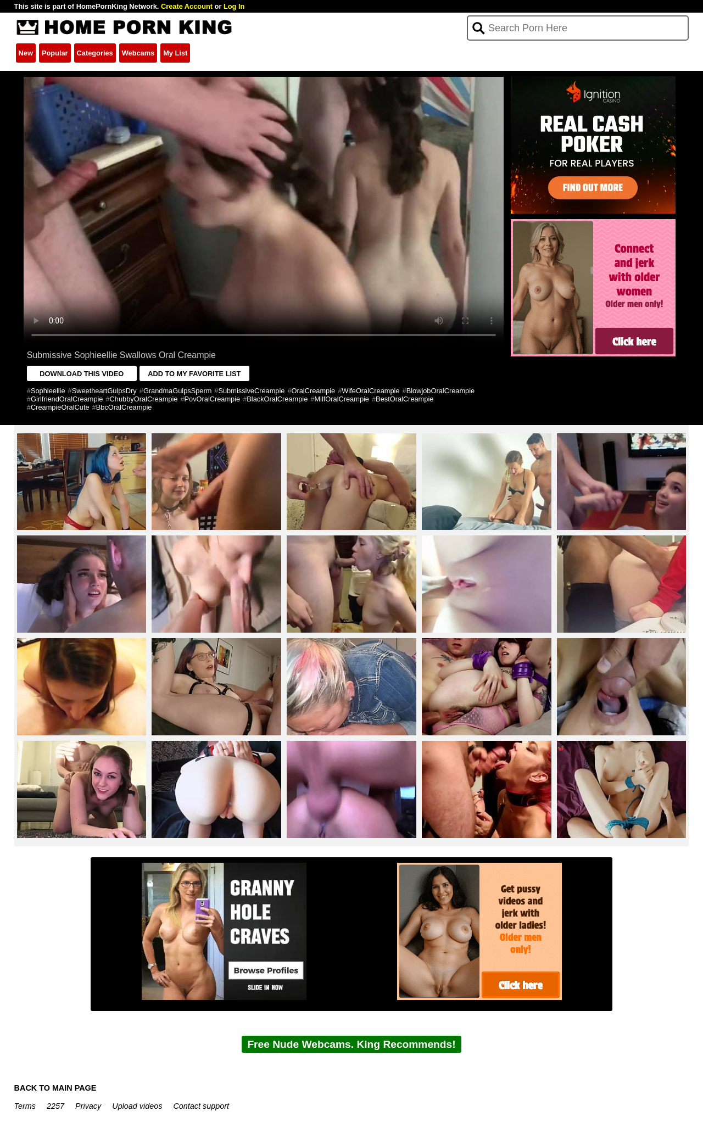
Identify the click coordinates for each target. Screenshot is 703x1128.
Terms (25, 1106)
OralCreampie (314, 391)
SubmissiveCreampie (251, 391)
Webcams (138, 53)
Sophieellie (48, 391)
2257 (55, 1106)
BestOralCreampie (404, 399)
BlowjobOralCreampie (440, 391)
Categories (95, 53)
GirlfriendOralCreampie (67, 399)
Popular (55, 53)
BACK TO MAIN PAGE (55, 1088)
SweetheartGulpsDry (104, 391)
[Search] (578, 28)
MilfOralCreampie (341, 399)
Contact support (201, 1106)
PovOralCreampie (213, 399)
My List (175, 53)
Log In (234, 6)
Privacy (88, 1106)
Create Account (187, 6)
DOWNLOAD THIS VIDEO (82, 374)
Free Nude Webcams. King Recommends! (351, 1044)
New (26, 53)
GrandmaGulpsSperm (177, 391)
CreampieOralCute (60, 407)
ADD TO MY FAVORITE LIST (194, 374)
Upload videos (137, 1106)
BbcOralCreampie (124, 407)
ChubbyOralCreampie (144, 399)
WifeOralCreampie (370, 391)
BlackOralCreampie (277, 399)
